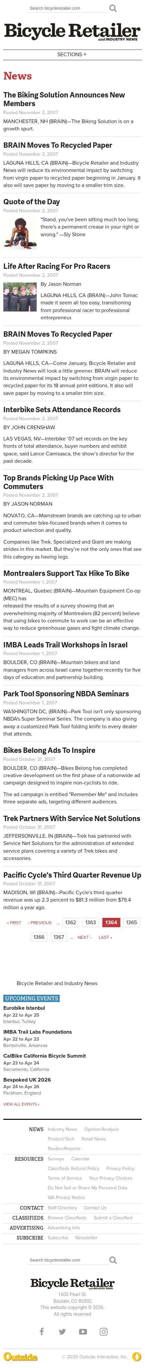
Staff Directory (62, 1208)
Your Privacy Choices (110, 1178)
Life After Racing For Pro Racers (56, 266)
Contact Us (95, 1208)
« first (14, 923)
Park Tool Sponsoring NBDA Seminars (66, 693)
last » (105, 937)
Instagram (104, 1332)
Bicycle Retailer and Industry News (57, 983)
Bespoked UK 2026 (27, 1080)
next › (84, 937)
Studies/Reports (64, 1148)
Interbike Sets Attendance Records (62, 409)
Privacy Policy (120, 1168)
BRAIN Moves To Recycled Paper (57, 145)
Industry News (62, 1129)
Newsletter (86, 1238)
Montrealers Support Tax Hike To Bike (66, 573)
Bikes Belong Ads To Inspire (49, 750)
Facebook (42, 1332)
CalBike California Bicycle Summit (44, 1056)
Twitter (62, 1332)
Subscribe (58, 1238)
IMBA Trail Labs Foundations (37, 1032)
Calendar (80, 1159)
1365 (131, 922)
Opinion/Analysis (101, 1129)
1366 (39, 937)
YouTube (83, 1332)
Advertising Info (64, 1228)
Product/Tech (61, 1139)
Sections (72, 54)
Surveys (56, 1159)
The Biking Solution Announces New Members (64, 98)
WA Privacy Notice (66, 1197)
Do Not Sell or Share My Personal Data (87, 1188)
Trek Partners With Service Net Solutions (71, 818)
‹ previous (40, 923)
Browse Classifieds (67, 1218)
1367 (59, 937)
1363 (90, 922)
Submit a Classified (113, 1218)
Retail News (94, 1139)
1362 (70, 922)
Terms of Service (65, 1178)
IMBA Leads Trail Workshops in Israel (65, 644)
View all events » (21, 1104)
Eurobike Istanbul (24, 1008)
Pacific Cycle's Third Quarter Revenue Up (72, 875)
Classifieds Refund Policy (73, 1168)
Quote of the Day (31, 201)
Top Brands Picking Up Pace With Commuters (58, 481)
